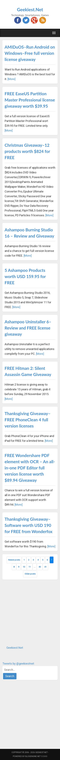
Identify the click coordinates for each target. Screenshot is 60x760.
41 (45, 567)
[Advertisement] (30, 612)
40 (40, 567)
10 (24, 567)
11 (29, 567)
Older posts (30, 574)
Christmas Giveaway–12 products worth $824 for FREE (27, 151)
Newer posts (14, 560)
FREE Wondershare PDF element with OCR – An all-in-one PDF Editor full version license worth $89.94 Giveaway (30, 468)
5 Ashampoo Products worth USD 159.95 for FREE (25, 276)
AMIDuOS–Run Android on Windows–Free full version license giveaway (30, 53)
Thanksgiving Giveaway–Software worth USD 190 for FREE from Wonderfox (28, 525)
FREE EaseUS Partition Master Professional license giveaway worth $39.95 (30, 100)
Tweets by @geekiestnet (18, 663)
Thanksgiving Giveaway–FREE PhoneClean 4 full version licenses (27, 419)
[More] (12, 79)
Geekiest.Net (30, 9)
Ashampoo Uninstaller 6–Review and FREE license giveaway (28, 328)
